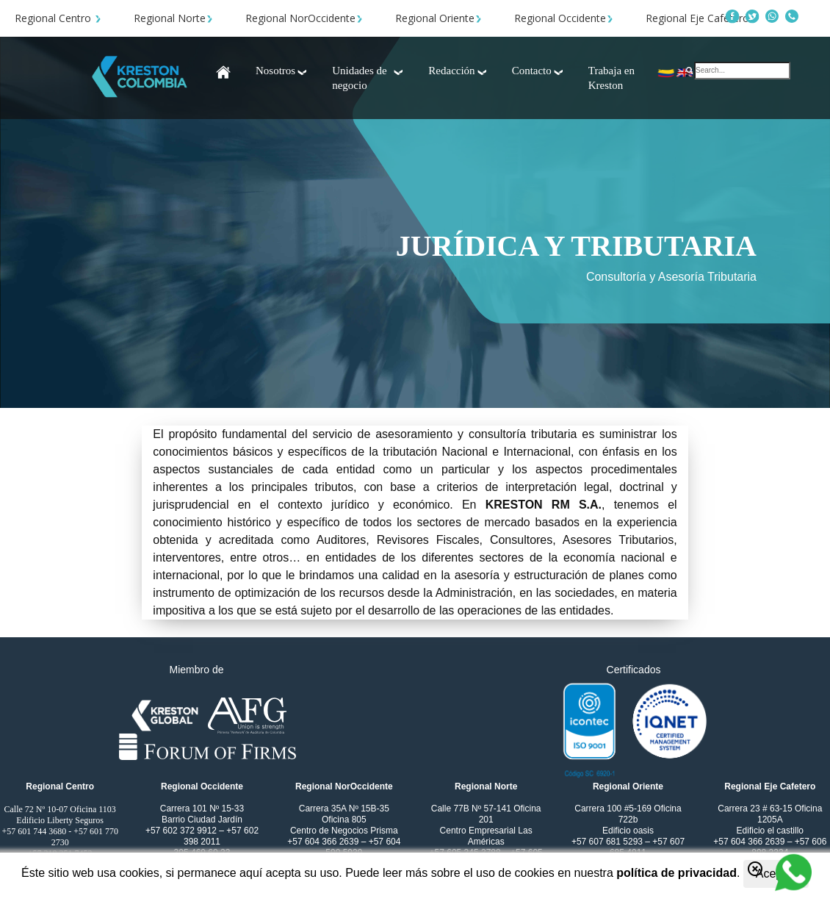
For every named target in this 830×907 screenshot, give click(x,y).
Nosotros (282, 70)
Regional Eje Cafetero (701, 18)
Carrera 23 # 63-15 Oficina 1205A (770, 814)
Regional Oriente (438, 18)
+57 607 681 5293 (608, 841)
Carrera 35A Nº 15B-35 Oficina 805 (344, 814)
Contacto (538, 70)
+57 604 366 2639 (324, 841)
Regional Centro (58, 18)
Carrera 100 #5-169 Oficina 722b (627, 814)
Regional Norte (173, 18)
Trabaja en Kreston (611, 78)
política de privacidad (676, 873)
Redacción (458, 70)
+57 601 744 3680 (33, 831)
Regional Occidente (563, 18)
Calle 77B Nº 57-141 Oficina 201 (486, 814)
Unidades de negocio (368, 78)
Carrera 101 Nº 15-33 (202, 808)
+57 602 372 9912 (182, 830)
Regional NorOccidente (304, 18)
